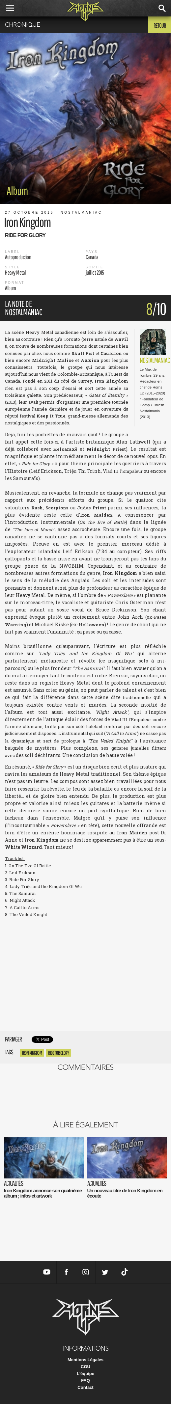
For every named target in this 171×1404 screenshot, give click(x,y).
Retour (160, 25)
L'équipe (85, 1373)
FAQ (85, 1380)
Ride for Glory (58, 1053)
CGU (85, 1366)
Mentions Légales (85, 1359)
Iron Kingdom (32, 1053)
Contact (85, 1387)
